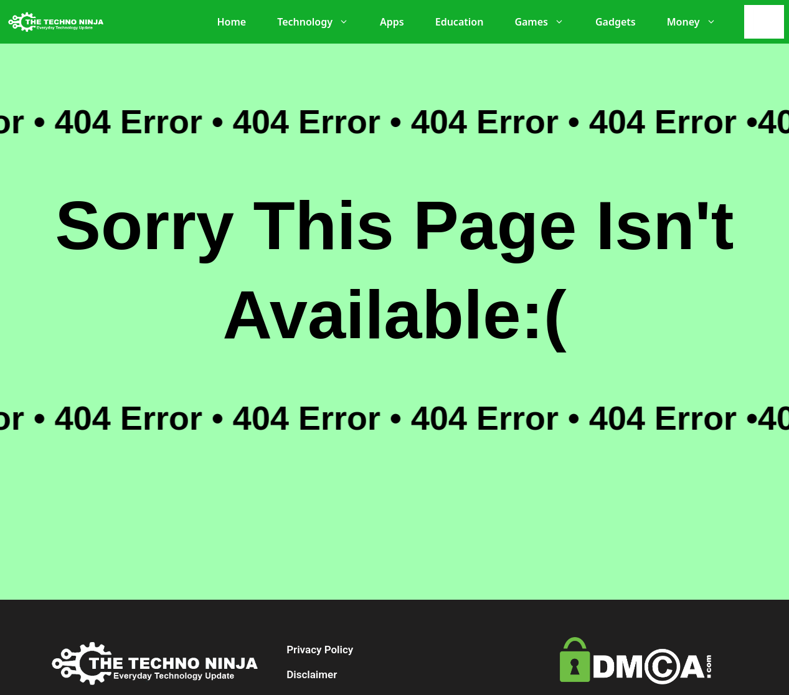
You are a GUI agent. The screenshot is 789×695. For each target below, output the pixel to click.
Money (698, 21)
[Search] (767, 21)
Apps (392, 22)
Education (459, 22)
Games (545, 21)
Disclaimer (311, 674)
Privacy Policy (319, 649)
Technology (319, 21)
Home (231, 22)
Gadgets (615, 22)
